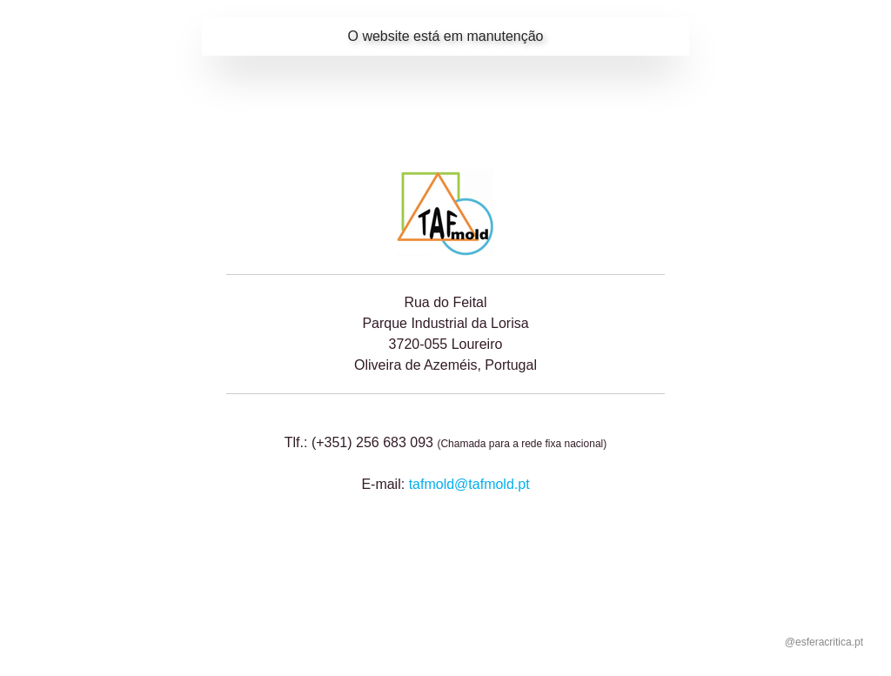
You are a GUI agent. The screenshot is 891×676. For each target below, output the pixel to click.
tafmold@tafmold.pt (469, 484)
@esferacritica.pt (824, 642)
